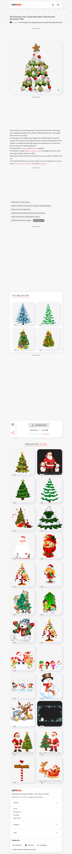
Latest (15, 809)
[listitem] (17, 845)
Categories (17, 812)
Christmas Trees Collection (23, 164)
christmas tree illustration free (20, 209)
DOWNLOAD (39, 425)
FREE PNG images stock (32, 151)
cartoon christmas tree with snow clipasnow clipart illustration (31, 206)
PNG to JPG (17, 818)
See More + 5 (38, 220)
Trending (16, 815)
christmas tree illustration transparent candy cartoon (28, 213)
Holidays (34, 148)
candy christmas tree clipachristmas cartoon (25, 217)
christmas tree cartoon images (21, 220)
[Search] (53, 5)
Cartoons (25, 148)
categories (42, 164)
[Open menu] (58, 5)
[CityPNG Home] (16, 4)
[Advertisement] (36, 35)
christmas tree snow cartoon (20, 202)
